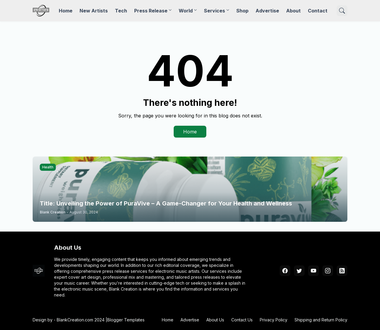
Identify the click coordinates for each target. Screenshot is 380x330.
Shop (242, 11)
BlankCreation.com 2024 (80, 319)
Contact (317, 11)
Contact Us (242, 319)
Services (214, 11)
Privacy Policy (273, 319)
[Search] (342, 10)
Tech (121, 11)
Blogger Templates (126, 319)
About (293, 11)
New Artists (94, 11)
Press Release (150, 11)
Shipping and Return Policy (320, 319)
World (186, 11)
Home (65, 11)
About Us (215, 319)
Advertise (267, 11)
